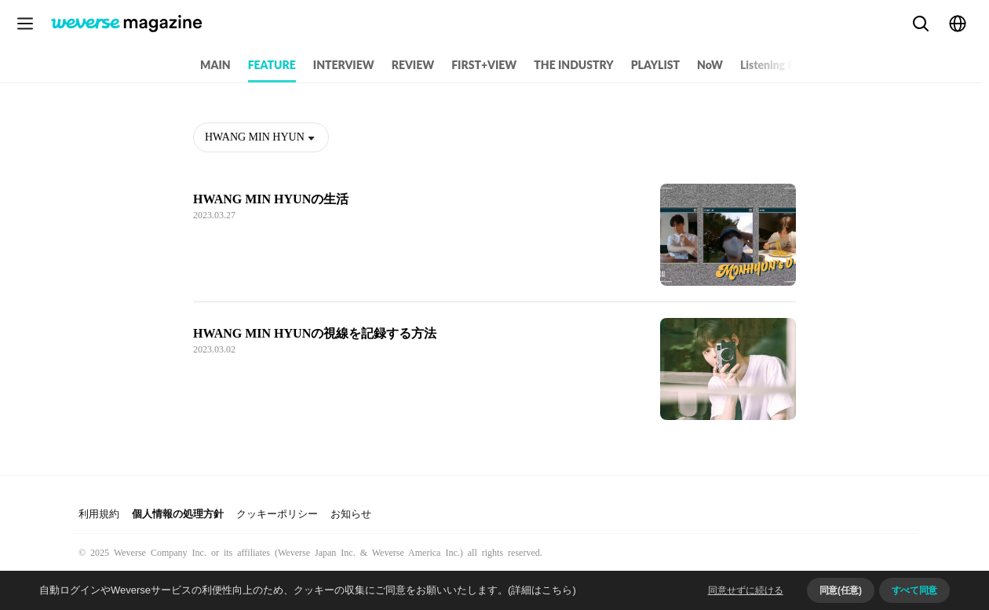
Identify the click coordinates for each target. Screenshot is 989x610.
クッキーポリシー (277, 514)
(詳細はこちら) (542, 590)
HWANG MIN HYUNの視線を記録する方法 (314, 333)
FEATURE (272, 64)
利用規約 (98, 514)
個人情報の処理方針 (178, 514)
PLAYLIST (655, 64)
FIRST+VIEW (483, 64)
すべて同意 (914, 590)
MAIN (215, 64)
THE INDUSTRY (573, 64)
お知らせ (350, 514)
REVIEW (413, 64)
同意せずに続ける (745, 590)
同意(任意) (840, 590)
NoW (710, 64)
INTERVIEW (343, 64)
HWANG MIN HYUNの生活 (271, 199)
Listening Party (777, 64)
